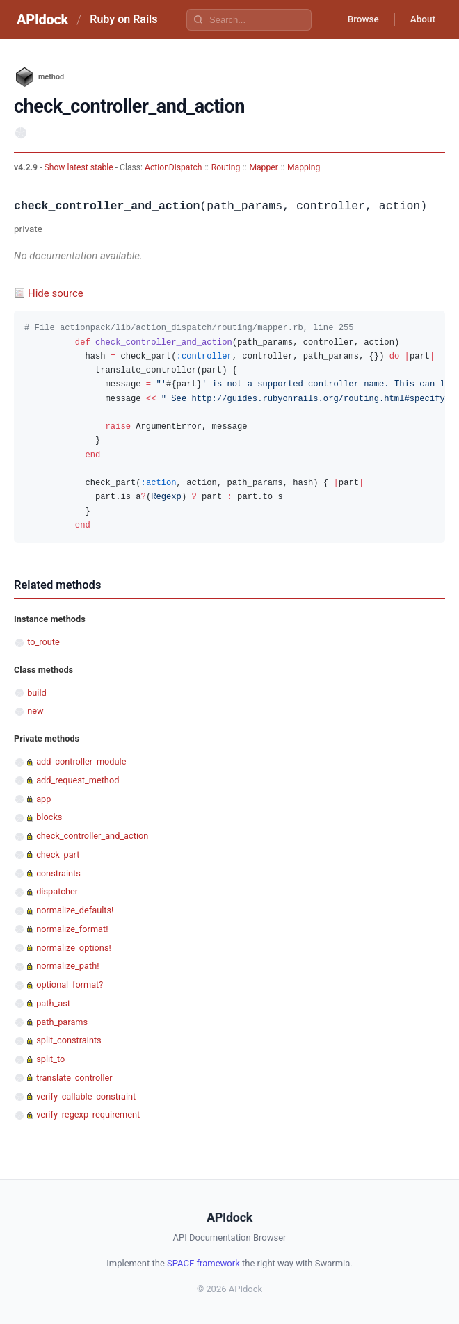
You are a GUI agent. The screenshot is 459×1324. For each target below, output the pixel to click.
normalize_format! (72, 929)
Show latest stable (79, 167)
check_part (57, 854)
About (421, 19)
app (43, 799)
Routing (226, 167)
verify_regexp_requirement (88, 1114)
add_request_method (77, 780)
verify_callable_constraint (86, 1096)
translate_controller (74, 1077)
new (35, 710)
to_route (43, 642)
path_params (62, 1022)
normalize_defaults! (74, 910)
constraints (58, 873)
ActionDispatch (173, 167)
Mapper (263, 167)
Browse (357, 19)
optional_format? (69, 984)
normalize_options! (73, 947)
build (37, 692)
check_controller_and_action (92, 836)
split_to (50, 1059)
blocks (49, 817)
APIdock (42, 19)
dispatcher (57, 891)
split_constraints (69, 1040)
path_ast (53, 1003)
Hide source (55, 293)
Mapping (303, 167)
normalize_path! (67, 966)
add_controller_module (81, 761)
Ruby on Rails (123, 19)
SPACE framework (203, 1263)
